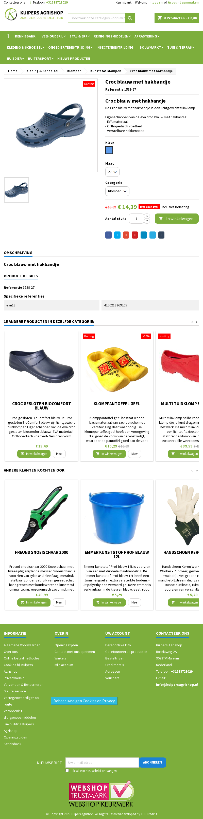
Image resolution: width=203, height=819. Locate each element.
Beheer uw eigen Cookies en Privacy (84, 700)
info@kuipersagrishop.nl (177, 684)
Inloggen (155, 2)
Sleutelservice (15, 691)
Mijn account (64, 664)
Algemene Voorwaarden (22, 645)
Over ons (11, 651)
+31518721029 (57, 2)
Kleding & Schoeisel (24, 47)
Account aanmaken (183, 2)
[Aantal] (136, 218)
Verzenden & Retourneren (23, 684)
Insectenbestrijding (114, 47)
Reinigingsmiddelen (111, 36)
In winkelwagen (176, 218)
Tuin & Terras (179, 47)
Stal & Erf (79, 36)
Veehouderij (52, 36)
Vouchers (112, 678)
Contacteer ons (14, 2)
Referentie (114, 89)
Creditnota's (114, 664)
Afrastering (145, 36)
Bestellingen (114, 658)
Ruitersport (39, 58)
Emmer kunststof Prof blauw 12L (117, 554)
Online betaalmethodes (22, 658)
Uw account (117, 633)
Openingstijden (15, 737)
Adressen (112, 671)
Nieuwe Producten (73, 58)
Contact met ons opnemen (75, 651)
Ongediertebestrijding (69, 47)
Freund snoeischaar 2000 (41, 552)
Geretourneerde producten (126, 651)
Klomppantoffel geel (117, 403)
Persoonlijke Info (118, 645)
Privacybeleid (14, 678)
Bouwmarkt (150, 47)
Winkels (60, 658)
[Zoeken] (102, 18)
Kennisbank (123, 2)
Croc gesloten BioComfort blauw (41, 406)
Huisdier (14, 58)
